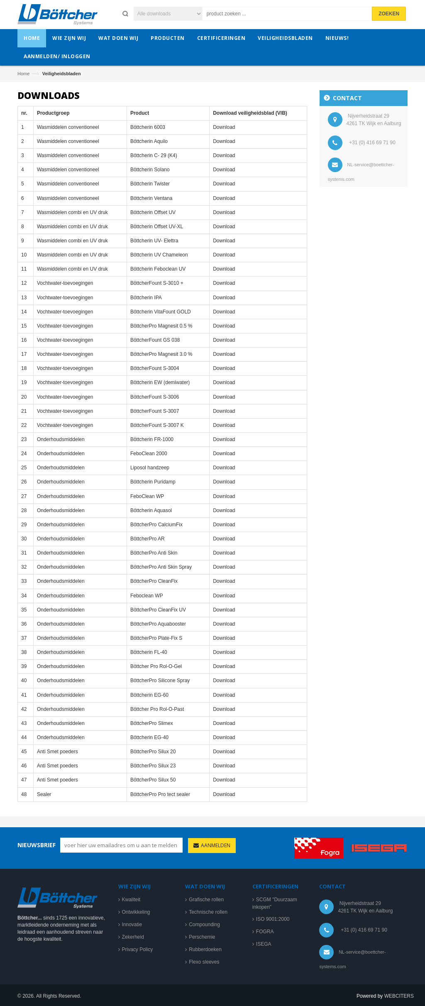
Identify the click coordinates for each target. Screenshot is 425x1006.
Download (224, 131)
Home (23, 73)
